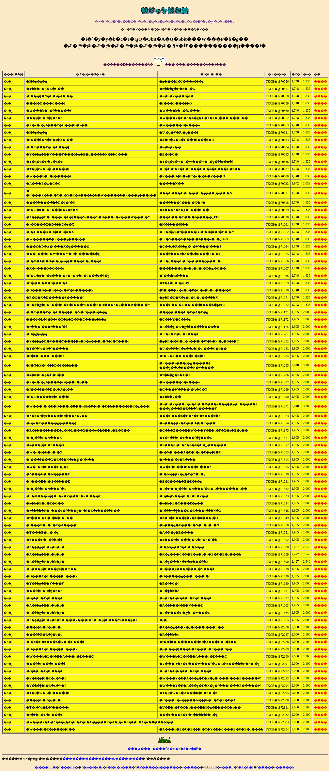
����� (192, 767)
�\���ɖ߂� (45, 767)
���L (228, 767)
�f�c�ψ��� (119, 767)
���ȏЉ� (69, 767)
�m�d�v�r (93, 767)
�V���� (145, 767)
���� (264, 767)
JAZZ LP (211, 767)
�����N (285, 767)
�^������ (167, 767)
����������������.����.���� (102, 758)
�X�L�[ (245, 767)
